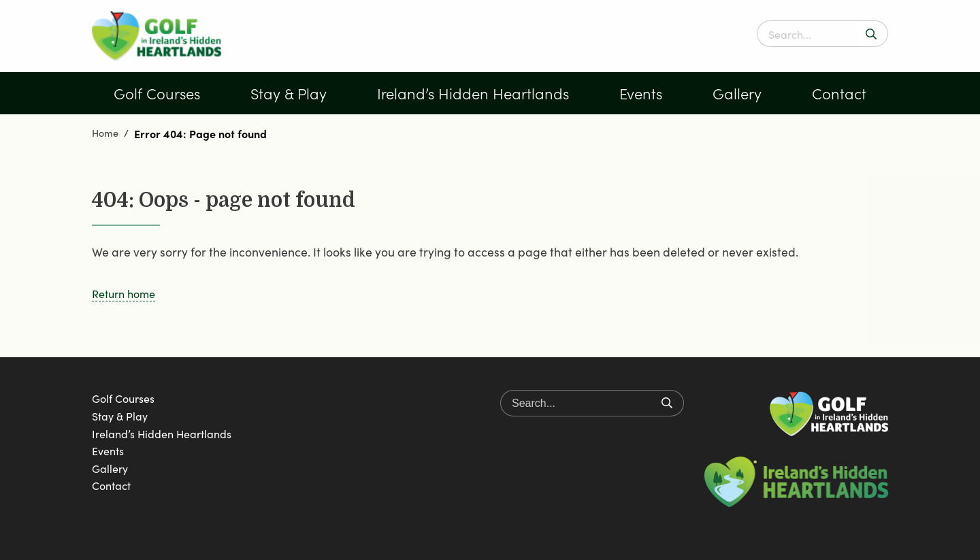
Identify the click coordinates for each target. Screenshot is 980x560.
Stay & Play (288, 92)
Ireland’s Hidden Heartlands (473, 92)
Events (640, 92)
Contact (839, 92)
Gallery (737, 92)
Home (105, 132)
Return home (123, 293)
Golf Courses (157, 92)
